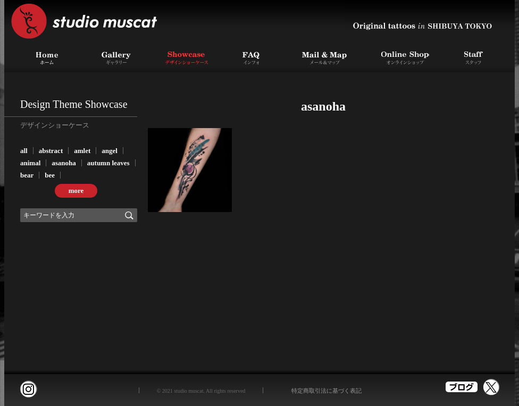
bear (27, 175)
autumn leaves (108, 163)
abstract (51, 151)
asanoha (64, 163)
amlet (82, 151)
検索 (129, 215)
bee (50, 175)
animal (30, 163)
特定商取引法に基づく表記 (326, 390)
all (24, 151)
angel (110, 151)
